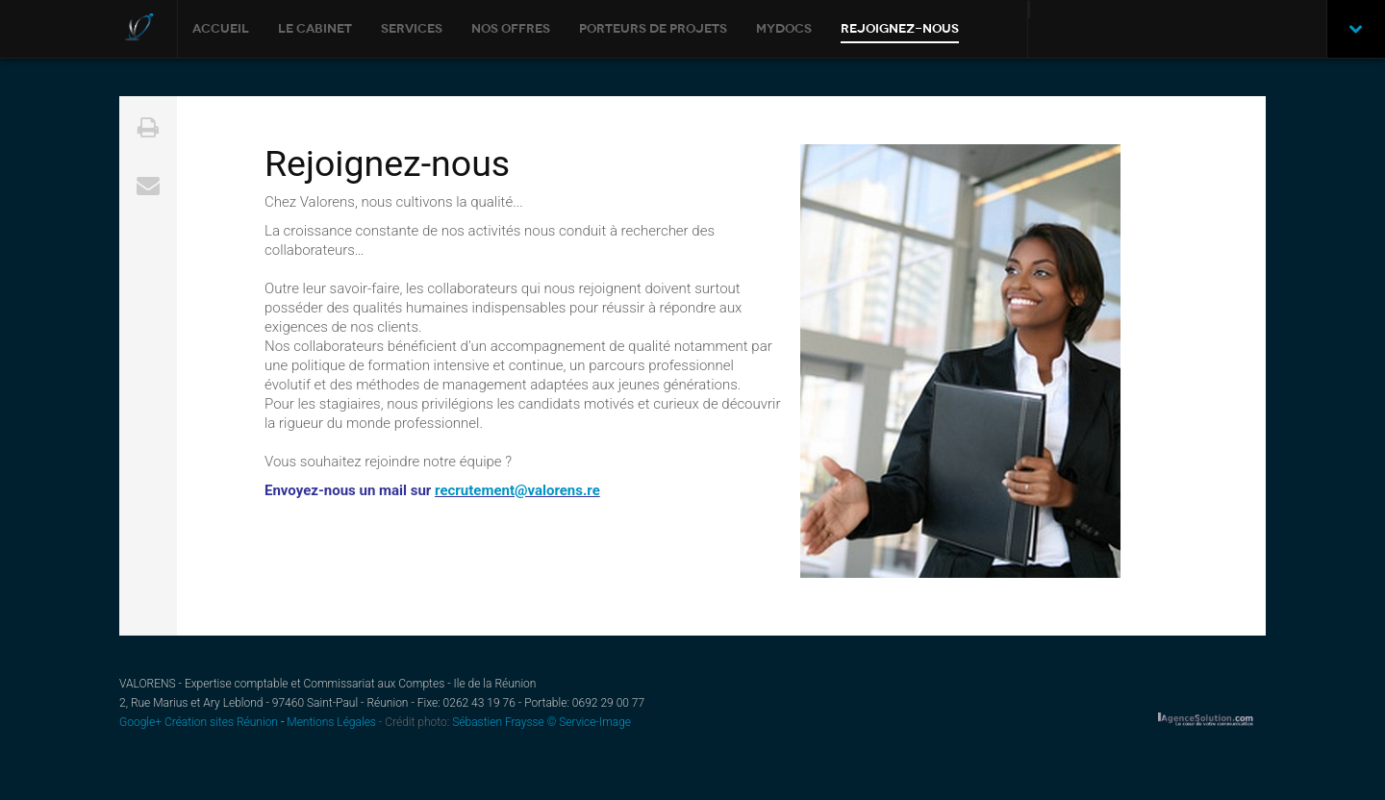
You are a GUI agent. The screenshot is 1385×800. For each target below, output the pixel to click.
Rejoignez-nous (900, 28)
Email (148, 183)
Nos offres (510, 28)
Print (148, 125)
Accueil (220, 28)
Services (411, 28)
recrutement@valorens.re (517, 490)
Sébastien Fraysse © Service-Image (540, 722)
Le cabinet (315, 28)
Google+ (140, 722)
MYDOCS (784, 28)
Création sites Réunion (222, 722)
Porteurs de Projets (653, 28)
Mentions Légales (331, 722)
